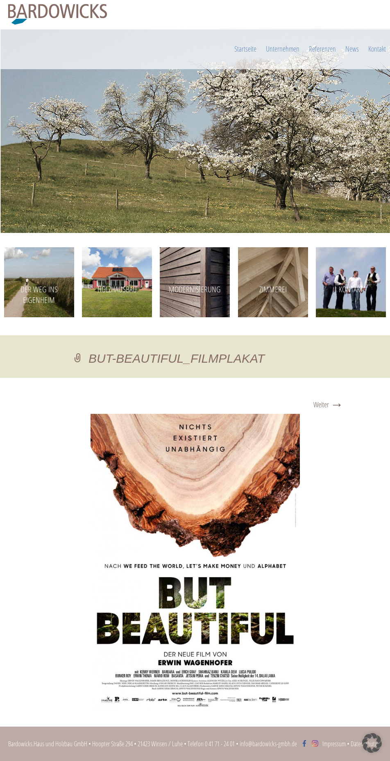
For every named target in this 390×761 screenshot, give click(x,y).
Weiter (328, 405)
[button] (372, 743)
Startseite (245, 49)
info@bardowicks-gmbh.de (268, 743)
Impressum (334, 743)
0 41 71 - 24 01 (220, 743)
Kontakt (377, 49)
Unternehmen (282, 49)
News (352, 49)
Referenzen (322, 49)
